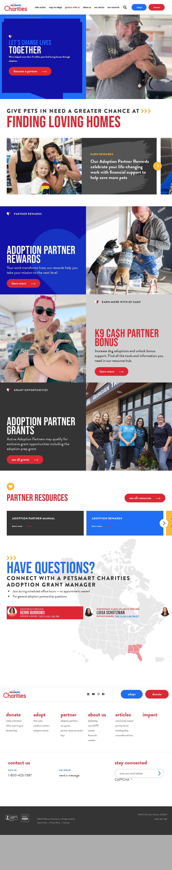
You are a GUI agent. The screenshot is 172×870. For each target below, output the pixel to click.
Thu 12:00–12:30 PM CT (51, 655)
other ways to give (14, 760)
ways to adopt (55, 7)
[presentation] (135, 821)
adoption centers (41, 760)
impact (150, 749)
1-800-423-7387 (20, 810)
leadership (93, 755)
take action (40, 7)
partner (69, 749)
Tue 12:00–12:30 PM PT (51, 642)
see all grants (25, 459)
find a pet (37, 755)
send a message (69, 810)
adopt (139, 7)
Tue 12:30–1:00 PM (49, 616)
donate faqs (11, 765)
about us (87, 7)
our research (113, 7)
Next (157, 166)
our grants (65, 760)
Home (8, 17)
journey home (121, 760)
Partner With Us (17, 17)
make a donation (14, 755)
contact (91, 775)
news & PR (93, 760)
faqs (63, 770)
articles (123, 749)
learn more (23, 283)
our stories (99, 7)
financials (92, 770)
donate (157, 7)
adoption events (40, 765)
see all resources (145, 497)
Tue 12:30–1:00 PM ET (51, 629)
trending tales (121, 765)
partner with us (72, 7)
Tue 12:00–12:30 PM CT (51, 668)
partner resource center (72, 765)
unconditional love (124, 770)
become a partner (30, 71)
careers (91, 765)
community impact (124, 755)
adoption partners (69, 755)
